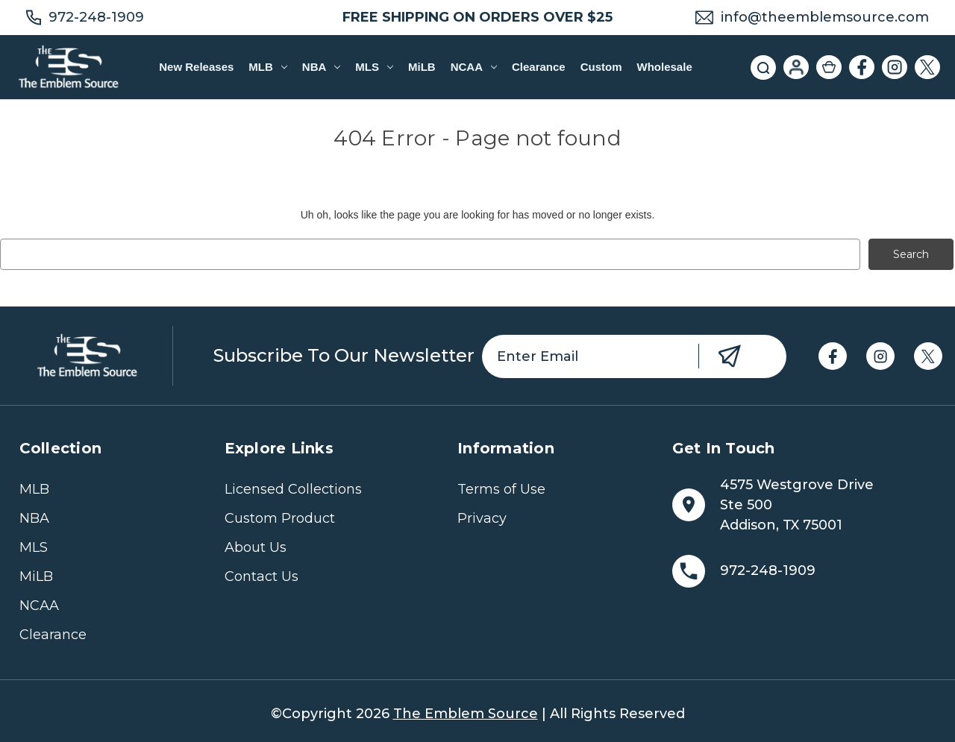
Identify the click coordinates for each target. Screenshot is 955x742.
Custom (601, 66)
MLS (374, 66)
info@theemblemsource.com (825, 17)
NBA (321, 66)
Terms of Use (501, 489)
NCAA (474, 66)
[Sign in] (796, 67)
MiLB (422, 66)
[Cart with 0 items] (828, 67)
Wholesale (664, 66)
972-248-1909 (96, 17)
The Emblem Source (465, 713)
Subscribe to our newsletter (344, 355)
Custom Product (280, 518)
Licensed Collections (293, 489)
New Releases (196, 66)
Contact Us (261, 576)
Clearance (539, 66)
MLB (267, 66)
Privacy (482, 518)
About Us (255, 547)
